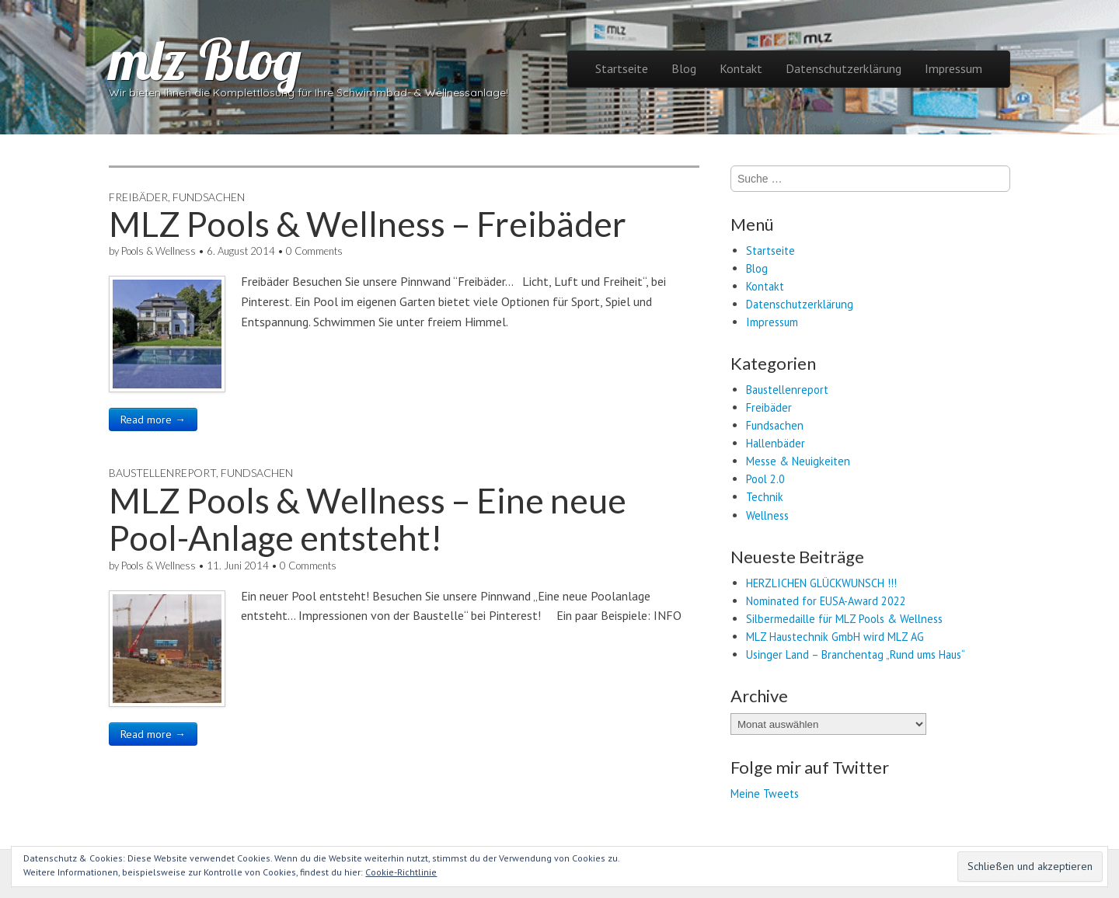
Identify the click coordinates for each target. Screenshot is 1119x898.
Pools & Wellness (158, 251)
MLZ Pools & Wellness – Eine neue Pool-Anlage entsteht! (367, 519)
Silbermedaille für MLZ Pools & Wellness (844, 618)
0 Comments (314, 251)
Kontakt (741, 68)
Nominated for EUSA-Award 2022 (826, 600)
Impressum (953, 68)
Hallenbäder (775, 443)
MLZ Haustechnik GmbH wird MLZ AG (835, 636)
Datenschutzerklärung (843, 68)
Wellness (767, 515)
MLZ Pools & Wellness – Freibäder (367, 224)
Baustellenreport (162, 472)
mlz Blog (205, 59)
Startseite (621, 68)
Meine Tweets (764, 793)
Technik (764, 496)
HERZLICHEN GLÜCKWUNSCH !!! (821, 583)
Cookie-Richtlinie (401, 872)
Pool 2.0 (765, 479)
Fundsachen (209, 197)
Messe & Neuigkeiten (798, 461)
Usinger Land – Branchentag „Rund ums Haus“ (855, 654)
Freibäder (138, 197)
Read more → (153, 419)
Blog (683, 68)
